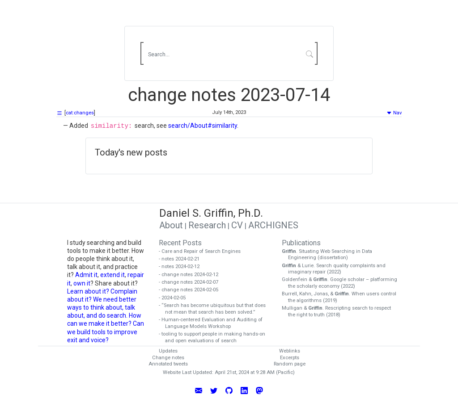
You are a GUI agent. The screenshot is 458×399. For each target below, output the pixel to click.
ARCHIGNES (273, 225)
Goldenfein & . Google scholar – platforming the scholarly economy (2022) (342, 283)
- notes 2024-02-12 (182, 266)
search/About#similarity (202, 125)
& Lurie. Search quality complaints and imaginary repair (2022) (337, 269)
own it (81, 283)
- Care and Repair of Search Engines (203, 251)
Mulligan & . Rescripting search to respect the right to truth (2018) (339, 311)
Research (207, 225)
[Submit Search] (309, 53)
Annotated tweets (168, 364)
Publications (301, 243)
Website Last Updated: (188, 372)
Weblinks (289, 351)
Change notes (168, 358)
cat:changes (80, 113)
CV (237, 225)
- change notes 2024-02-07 (191, 282)
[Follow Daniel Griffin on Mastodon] (259, 390)
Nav (394, 113)
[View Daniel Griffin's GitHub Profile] (229, 390)
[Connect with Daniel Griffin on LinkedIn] (244, 390)
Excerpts (289, 358)
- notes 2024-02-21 (182, 259)
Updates (168, 351)
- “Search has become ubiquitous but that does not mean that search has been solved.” (215, 308)
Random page (289, 364)
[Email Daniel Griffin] (198, 390)
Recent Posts (180, 243)
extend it (112, 274)
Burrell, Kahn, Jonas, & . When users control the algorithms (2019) (342, 297)
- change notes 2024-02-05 (191, 290)
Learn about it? (88, 291)
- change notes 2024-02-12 (191, 274)
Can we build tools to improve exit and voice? (105, 331)
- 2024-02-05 (175, 298)
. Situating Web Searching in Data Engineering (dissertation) (330, 254)
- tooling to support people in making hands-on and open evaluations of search (215, 337)
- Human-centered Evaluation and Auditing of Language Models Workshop (214, 323)
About (171, 225)
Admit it (86, 274)
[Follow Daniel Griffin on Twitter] (213, 390)
